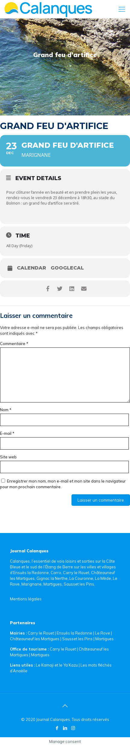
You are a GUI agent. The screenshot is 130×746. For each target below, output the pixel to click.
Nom (5, 409)
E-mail (7, 433)
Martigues (104, 638)
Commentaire (14, 343)
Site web (8, 456)
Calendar (31, 268)
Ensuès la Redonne (75, 633)
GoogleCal (67, 268)
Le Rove (102, 633)
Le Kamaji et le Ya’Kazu (57, 665)
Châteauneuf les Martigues (34, 638)
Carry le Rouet (41, 633)
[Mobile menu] (122, 9)
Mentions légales (26, 598)
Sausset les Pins (77, 638)
